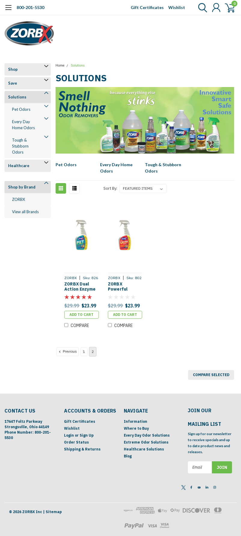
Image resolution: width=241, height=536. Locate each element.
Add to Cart (81, 314)
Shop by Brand (21, 187)
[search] (201, 7)
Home (60, 65)
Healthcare (18, 165)
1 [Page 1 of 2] (84, 351)
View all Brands (25, 211)
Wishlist (176, 7)
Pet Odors (21, 109)
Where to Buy (136, 428)
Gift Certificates (147, 7)
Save (12, 83)
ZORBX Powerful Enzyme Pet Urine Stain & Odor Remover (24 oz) (123, 287)
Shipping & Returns (82, 449)
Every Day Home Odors (23, 124)
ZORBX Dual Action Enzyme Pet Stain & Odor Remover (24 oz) (80, 287)
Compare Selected (211, 374)
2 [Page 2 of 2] (93, 351)
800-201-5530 (30, 7)
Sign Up (87, 435)
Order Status (76, 442)
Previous (67, 351)
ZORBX (18, 199)
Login (69, 435)
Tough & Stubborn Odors (20, 146)
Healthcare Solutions (144, 449)
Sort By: (110, 188)
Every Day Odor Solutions (147, 435)
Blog (128, 456)
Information (135, 421)
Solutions (17, 97)
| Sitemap (52, 512)
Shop (13, 69)
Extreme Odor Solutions (146, 442)
